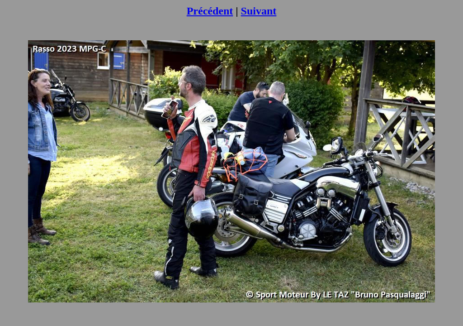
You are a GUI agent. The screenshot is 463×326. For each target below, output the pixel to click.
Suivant (259, 11)
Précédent (210, 11)
